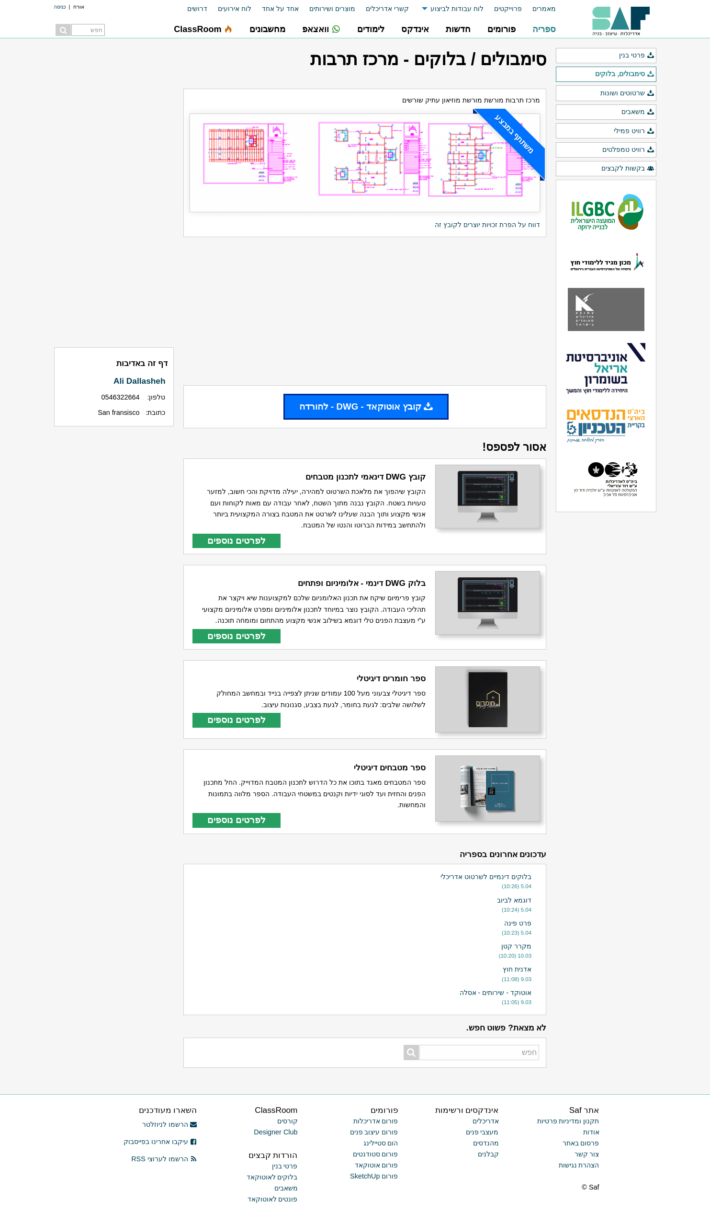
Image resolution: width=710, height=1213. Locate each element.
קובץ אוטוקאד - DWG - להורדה (366, 406)
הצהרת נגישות (579, 1165)
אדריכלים (486, 1121)
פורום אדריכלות (375, 1121)
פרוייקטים (508, 8)
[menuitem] (539, 9)
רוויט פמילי (634, 131)
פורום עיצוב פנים (374, 1132)
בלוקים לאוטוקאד (272, 1177)
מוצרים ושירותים (332, 8)
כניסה (60, 7)
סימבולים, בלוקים (624, 74)
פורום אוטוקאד (376, 1165)
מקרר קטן (516, 946)
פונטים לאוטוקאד (273, 1199)
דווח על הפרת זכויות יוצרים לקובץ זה (487, 225)
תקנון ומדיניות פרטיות (568, 1121)
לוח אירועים (234, 8)
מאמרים (544, 8)
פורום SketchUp (374, 1176)
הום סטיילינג (380, 1143)
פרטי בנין (636, 55)
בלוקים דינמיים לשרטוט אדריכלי (485, 877)
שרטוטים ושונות (627, 93)
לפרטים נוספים (236, 541)
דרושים (197, 8)
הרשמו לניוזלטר (169, 1124)
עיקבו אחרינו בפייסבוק (160, 1141)
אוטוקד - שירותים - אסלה (496, 992)
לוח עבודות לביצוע (457, 8)
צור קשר (587, 1154)
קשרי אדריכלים (387, 8)
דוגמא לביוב (514, 900)
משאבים (637, 112)
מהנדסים (486, 1143)
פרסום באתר (581, 1143)
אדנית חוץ (517, 969)
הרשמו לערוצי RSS (164, 1158)
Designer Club (275, 1132)
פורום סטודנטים (375, 1154)
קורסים (287, 1121)
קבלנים (488, 1154)
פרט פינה (517, 923)
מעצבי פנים (482, 1132)
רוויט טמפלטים (628, 150)
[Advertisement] (364, 311)
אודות (591, 1132)
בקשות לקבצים (627, 168)
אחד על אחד (280, 8)
